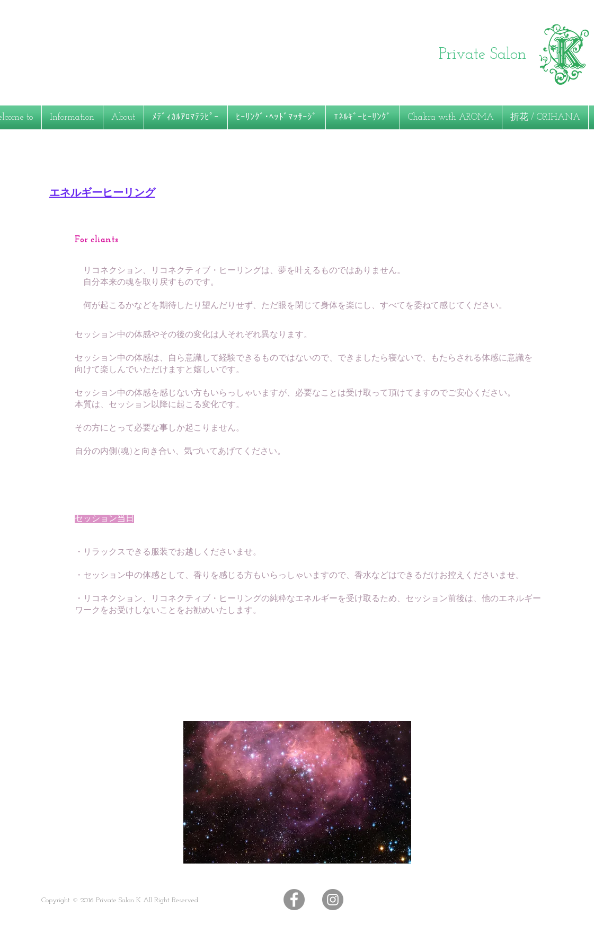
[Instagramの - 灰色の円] (332, 899)
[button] (123, 117)
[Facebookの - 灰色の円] (294, 899)
